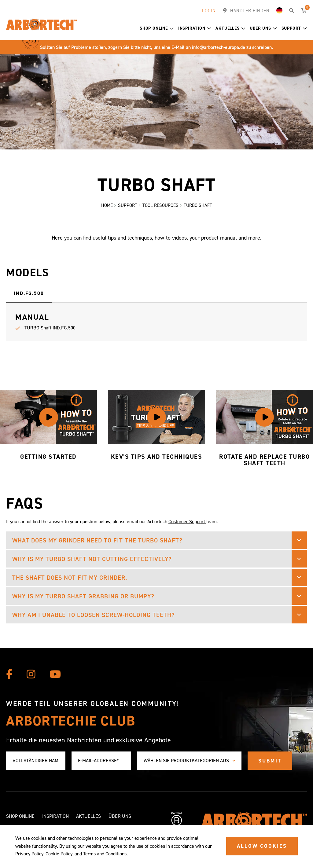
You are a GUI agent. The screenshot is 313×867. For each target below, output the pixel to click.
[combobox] (189, 760)
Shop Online (157, 28)
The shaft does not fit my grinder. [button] (69, 578)
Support (294, 28)
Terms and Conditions (105, 853)
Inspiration (194, 28)
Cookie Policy (59, 853)
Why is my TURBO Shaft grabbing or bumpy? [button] (83, 596)
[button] (172, 28)
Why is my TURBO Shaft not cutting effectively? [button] (92, 559)
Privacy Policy (29, 853)
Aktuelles (230, 28)
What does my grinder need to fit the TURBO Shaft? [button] (97, 540)
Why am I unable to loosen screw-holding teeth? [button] (93, 615)
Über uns (263, 28)
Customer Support (187, 521)
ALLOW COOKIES (262, 846)
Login (209, 11)
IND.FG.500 (29, 293)
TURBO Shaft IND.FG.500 (49, 328)
